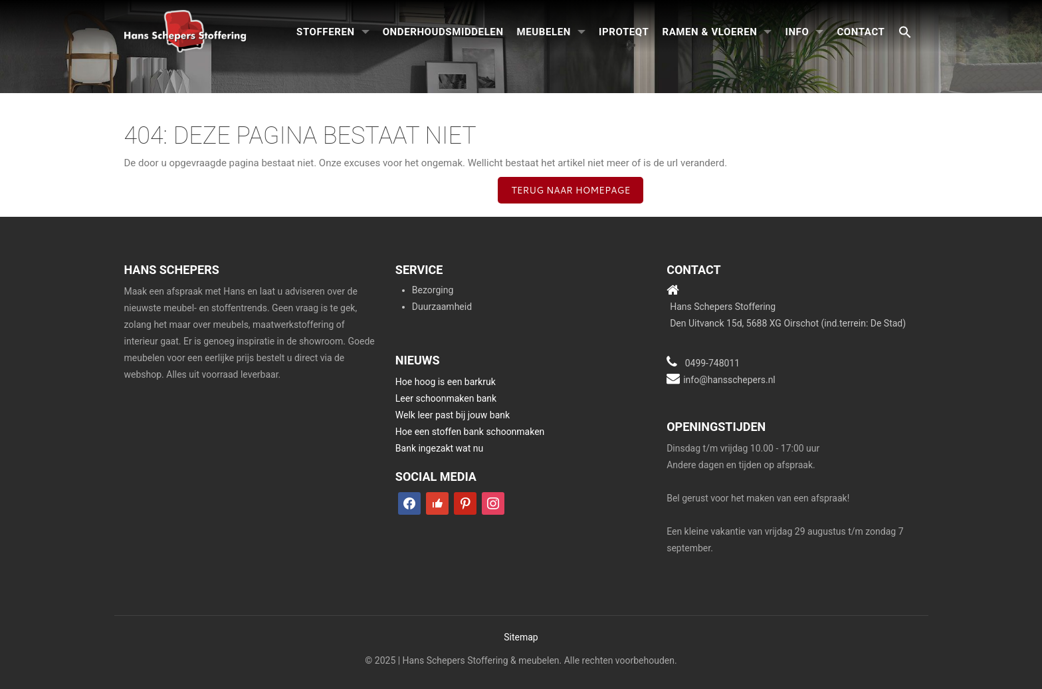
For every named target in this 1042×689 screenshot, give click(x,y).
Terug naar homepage (570, 190)
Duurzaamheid (442, 306)
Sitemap (521, 637)
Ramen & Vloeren (709, 32)
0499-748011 (712, 363)
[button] (905, 33)
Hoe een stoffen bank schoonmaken (470, 431)
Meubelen (544, 32)
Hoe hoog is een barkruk (445, 381)
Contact (861, 32)
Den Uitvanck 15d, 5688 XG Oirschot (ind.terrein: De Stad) (788, 323)
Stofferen (325, 32)
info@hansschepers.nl (729, 379)
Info (797, 32)
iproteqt (624, 32)
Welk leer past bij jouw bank (452, 415)
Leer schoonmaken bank (445, 398)
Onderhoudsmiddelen (443, 32)
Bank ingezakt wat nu (439, 448)
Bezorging (432, 290)
